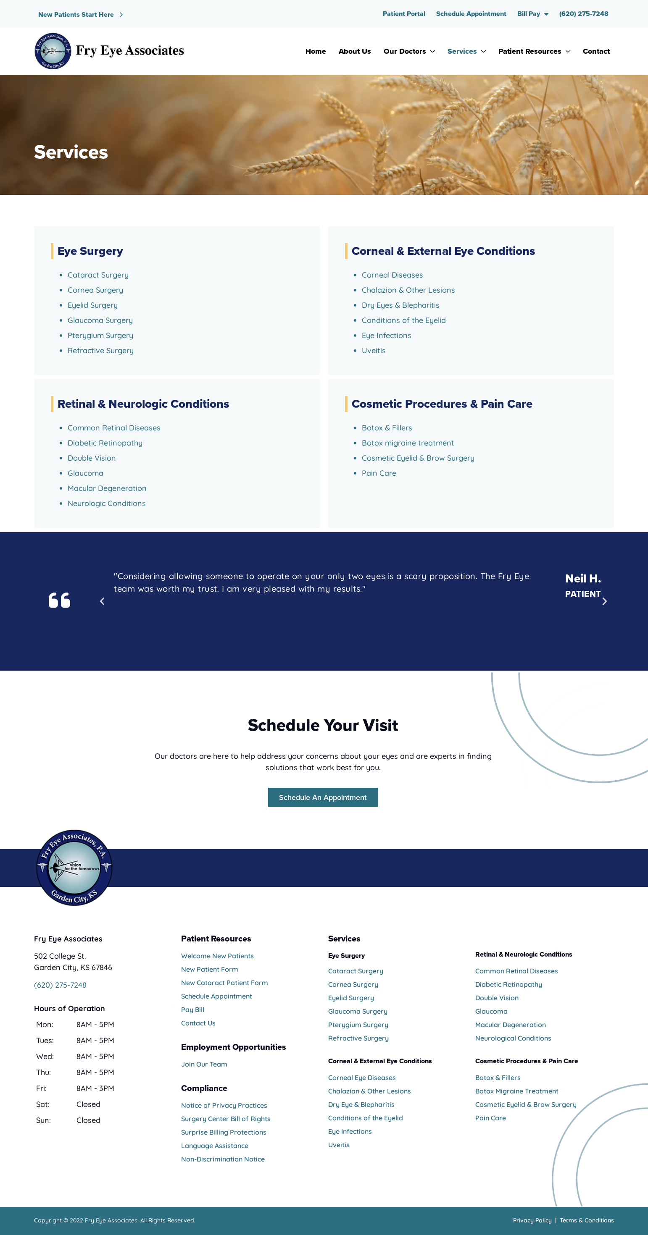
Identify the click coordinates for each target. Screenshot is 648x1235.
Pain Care (490, 1118)
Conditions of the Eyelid (404, 320)
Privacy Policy (532, 1220)
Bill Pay (532, 13)
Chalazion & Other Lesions (408, 290)
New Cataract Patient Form (224, 982)
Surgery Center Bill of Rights (226, 1118)
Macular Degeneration (510, 1024)
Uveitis (374, 350)
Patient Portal (404, 13)
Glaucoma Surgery (100, 320)
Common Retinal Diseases (516, 971)
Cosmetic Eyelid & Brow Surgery (526, 1104)
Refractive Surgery (101, 350)
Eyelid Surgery (93, 305)
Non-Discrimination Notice (223, 1159)
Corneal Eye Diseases (362, 1077)
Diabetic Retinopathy (508, 984)
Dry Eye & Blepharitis (361, 1104)
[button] (102, 601)
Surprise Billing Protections (223, 1132)
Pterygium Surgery (100, 335)
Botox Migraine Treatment (516, 1091)
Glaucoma (491, 1011)
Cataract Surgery (98, 275)
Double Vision (497, 998)
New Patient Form (209, 969)
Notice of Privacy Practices (224, 1105)
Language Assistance (214, 1145)
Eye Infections (386, 335)
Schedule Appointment (471, 13)
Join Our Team (204, 1064)
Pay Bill (192, 1009)
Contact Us (198, 1023)
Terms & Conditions (587, 1220)
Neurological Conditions (513, 1038)
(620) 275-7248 (583, 13)
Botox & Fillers (498, 1077)
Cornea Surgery (95, 290)
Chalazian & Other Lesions (369, 1091)
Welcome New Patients (217, 956)
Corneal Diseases (392, 275)
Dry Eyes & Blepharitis (401, 305)
